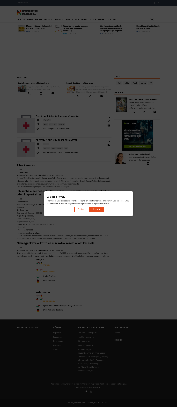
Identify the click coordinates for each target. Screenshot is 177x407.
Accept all (96, 209)
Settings (81, 209)
